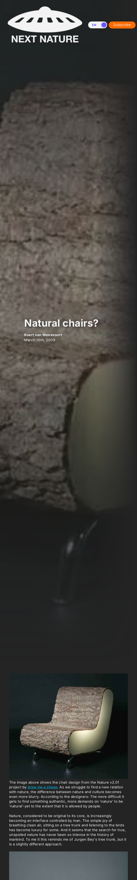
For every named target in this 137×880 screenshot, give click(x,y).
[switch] (97, 24)
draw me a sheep (42, 787)
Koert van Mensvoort (43, 334)
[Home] (45, 45)
